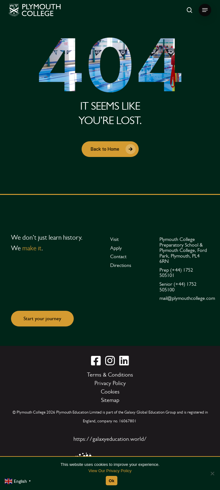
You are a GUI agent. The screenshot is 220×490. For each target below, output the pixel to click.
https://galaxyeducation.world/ (110, 439)
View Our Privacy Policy (110, 470)
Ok (112, 480)
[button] (205, 10)
